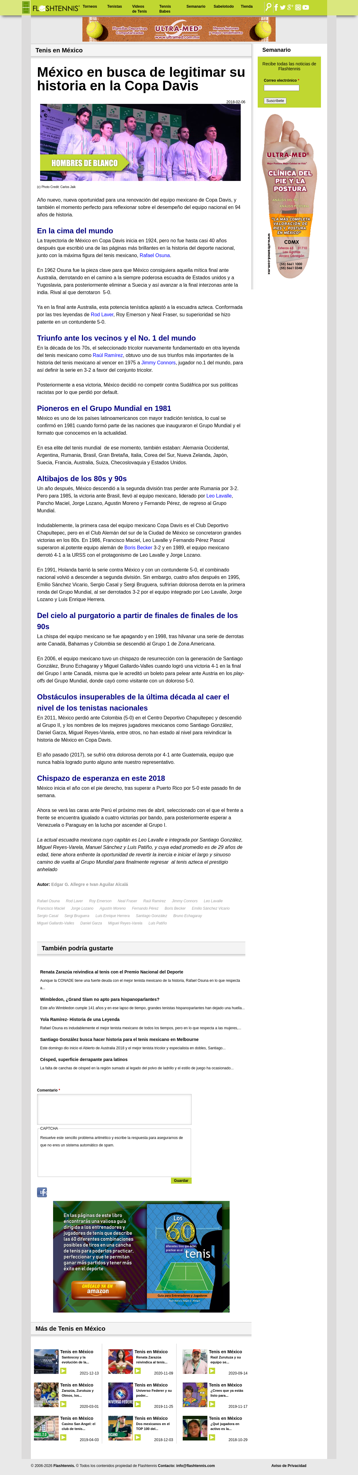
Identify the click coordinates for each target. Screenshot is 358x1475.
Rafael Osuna (48, 901)
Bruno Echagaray (187, 916)
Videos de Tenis (139, 9)
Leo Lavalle (213, 901)
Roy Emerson (100, 901)
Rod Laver (74, 901)
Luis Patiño (157, 923)
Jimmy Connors (185, 901)
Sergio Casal (47, 916)
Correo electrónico (281, 80)
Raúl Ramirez (154, 901)
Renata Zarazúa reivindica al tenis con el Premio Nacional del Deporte (111, 971)
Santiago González (151, 916)
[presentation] (87, 1161)
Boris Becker (175, 908)
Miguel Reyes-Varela (125, 923)
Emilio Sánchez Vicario (211, 908)
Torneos (90, 6)
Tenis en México (76, 1351)
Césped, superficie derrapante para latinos (83, 1059)
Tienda (246, 6)
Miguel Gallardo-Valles (55, 923)
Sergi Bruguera (77, 916)
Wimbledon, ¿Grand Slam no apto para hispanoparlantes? (99, 999)
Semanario (195, 6)
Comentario (48, 1090)
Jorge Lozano (82, 908)
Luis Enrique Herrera (112, 916)
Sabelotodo (224, 6)
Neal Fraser (127, 901)
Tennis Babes (165, 9)
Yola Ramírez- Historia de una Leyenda (79, 1019)
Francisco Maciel (51, 908)
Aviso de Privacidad (288, 1466)
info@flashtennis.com (195, 1466)
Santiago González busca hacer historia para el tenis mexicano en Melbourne (119, 1039)
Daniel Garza (91, 923)
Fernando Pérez (145, 908)
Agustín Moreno (113, 908)
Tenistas (114, 6)
